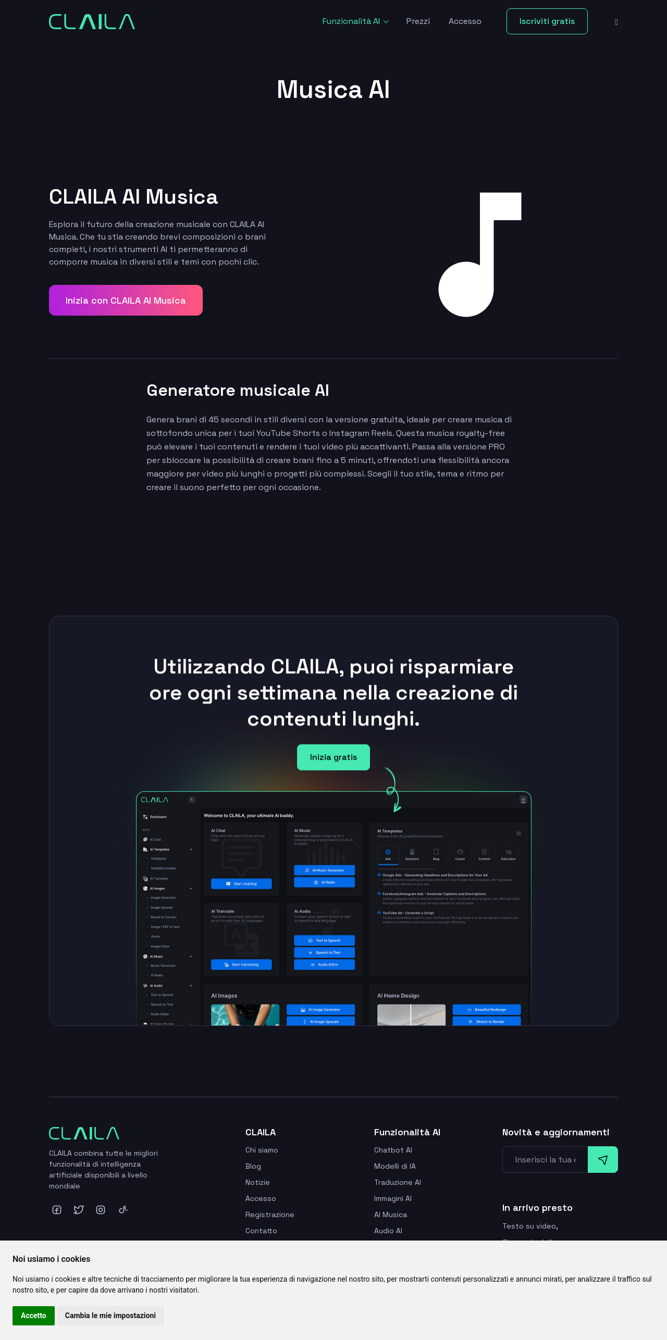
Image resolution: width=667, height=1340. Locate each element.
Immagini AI (393, 1198)
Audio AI (388, 1230)
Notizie (257, 1182)
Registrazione (269, 1214)
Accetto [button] (33, 1315)
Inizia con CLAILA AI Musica (126, 300)
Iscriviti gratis (547, 21)
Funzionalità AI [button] (352, 21)
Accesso (465, 21)
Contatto (261, 1230)
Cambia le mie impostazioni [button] (110, 1315)
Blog (253, 1166)
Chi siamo (261, 1150)
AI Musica (390, 1214)
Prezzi (418, 21)
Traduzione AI (397, 1182)
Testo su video (529, 1226)
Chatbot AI (393, 1150)
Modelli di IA (395, 1166)
